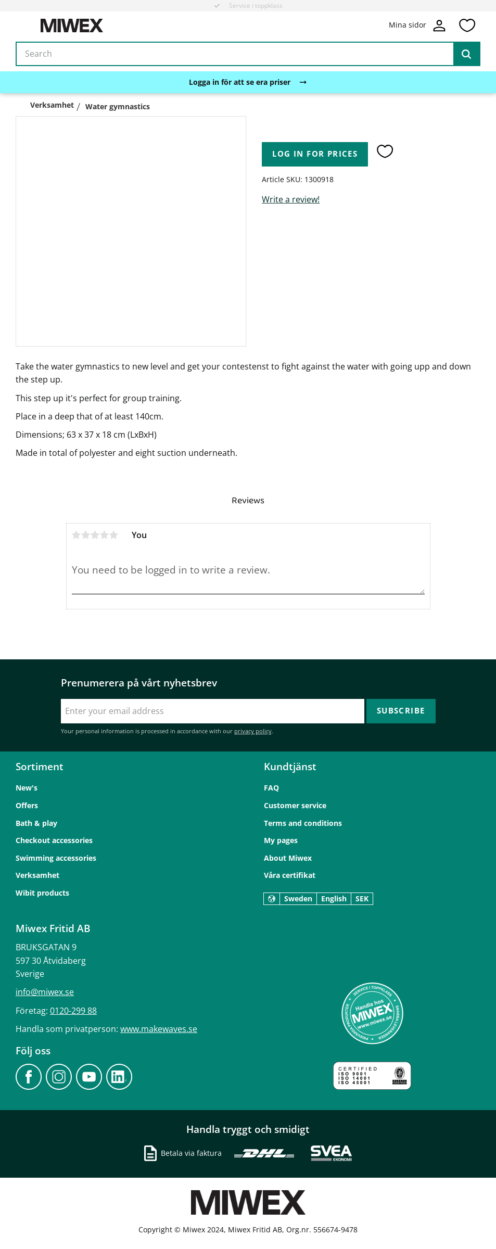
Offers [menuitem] (27, 805)
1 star (76, 535)
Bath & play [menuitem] (36, 823)
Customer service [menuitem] (295, 805)
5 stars (114, 535)
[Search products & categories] (248, 54)
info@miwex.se (45, 992)
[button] (466, 25)
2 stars (86, 535)
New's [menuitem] (26, 788)
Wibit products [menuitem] (42, 893)
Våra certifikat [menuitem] (289, 875)
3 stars (95, 535)
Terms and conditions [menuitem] (303, 823)
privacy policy (253, 731)
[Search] (466, 54)
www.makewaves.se (158, 1029)
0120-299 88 (73, 1010)
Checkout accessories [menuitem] (54, 840)
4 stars (104, 535)
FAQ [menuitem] (271, 788)
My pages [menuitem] (281, 840)
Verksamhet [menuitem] (37, 875)
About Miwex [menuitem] (288, 858)
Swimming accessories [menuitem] (56, 858)
